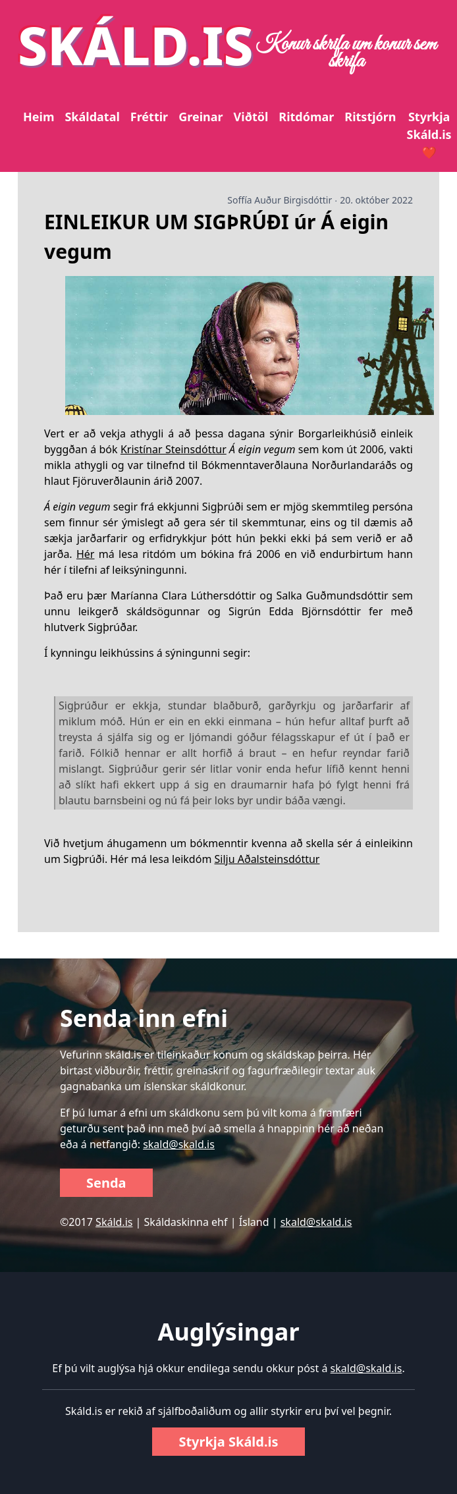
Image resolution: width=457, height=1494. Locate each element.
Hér (85, 554)
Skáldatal (92, 116)
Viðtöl (251, 116)
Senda (106, 1183)
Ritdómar (306, 116)
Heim (38, 116)
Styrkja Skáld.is (228, 1442)
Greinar (200, 116)
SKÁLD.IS (136, 44)
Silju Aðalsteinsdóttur (267, 859)
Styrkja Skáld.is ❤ (429, 134)
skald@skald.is (179, 1144)
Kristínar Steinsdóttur (174, 449)
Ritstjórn (370, 116)
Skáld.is (113, 1222)
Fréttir (149, 116)
